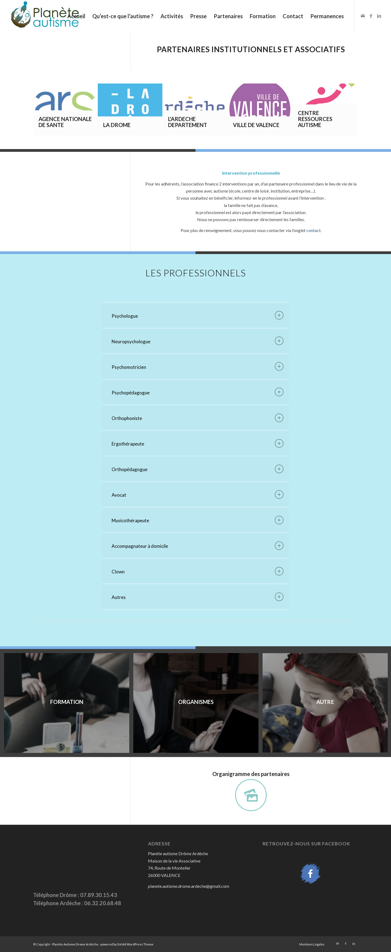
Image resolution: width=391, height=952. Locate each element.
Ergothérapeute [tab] (198, 443)
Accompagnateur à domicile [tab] (198, 545)
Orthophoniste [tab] (198, 417)
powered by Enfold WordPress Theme (126, 944)
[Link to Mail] (363, 16)
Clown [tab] (198, 571)
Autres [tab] (198, 596)
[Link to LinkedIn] (379, 16)
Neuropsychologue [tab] (198, 340)
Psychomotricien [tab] (198, 366)
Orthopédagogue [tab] (198, 469)
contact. (313, 230)
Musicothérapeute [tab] (198, 520)
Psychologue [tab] (198, 315)
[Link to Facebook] (371, 16)
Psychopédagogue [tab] (198, 392)
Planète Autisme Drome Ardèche (75, 944)
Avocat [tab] (198, 494)
